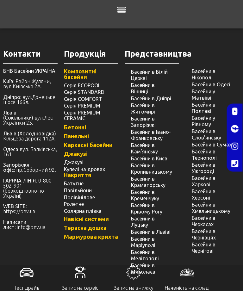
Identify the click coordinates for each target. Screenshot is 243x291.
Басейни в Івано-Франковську (151, 135)
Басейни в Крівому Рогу (146, 208)
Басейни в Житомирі (143, 108)
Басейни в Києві (150, 158)
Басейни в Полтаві (203, 108)
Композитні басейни (80, 74)
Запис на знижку (133, 288)
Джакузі (76, 154)
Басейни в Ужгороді (203, 168)
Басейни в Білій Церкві (149, 75)
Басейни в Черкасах (203, 221)
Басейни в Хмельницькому (211, 208)
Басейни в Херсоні (203, 195)
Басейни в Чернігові (203, 248)
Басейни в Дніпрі (151, 98)
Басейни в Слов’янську (206, 134)
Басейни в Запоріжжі (143, 122)
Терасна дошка (85, 228)
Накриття (77, 175)
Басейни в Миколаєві (144, 269)
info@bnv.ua (31, 227)
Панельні (76, 136)
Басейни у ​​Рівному (204, 121)
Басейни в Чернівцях (204, 234)
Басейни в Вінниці (143, 88)
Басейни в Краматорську (148, 182)
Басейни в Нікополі (203, 74)
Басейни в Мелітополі (145, 255)
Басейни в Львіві (151, 232)
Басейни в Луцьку (143, 222)
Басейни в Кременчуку (145, 195)
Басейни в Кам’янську (144, 148)
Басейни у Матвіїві (203, 95)
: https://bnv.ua (19, 208)
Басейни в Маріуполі (143, 242)
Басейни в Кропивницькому (151, 169)
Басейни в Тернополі (204, 155)
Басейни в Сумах (212, 144)
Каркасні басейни (88, 145)
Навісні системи (86, 219)
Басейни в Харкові (203, 181)
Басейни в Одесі (211, 84)
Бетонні (75, 127)
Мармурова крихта (91, 236)
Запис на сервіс (80, 288)
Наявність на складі (187, 288)
